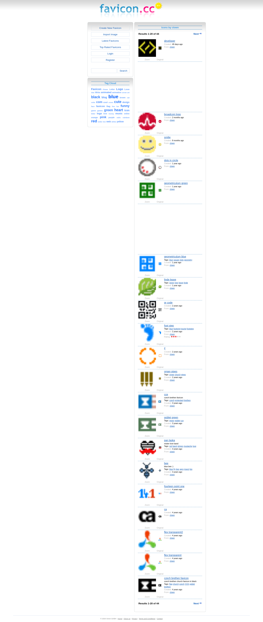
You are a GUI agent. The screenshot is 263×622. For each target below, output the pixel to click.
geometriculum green (176, 183)
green (171, 283)
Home (120, 619)
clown (172, 47)
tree (176, 283)
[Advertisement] (71, 77)
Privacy (134, 619)
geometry (188, 260)
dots (182, 260)
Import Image (110, 34)
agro (182, 469)
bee (166, 463)
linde (186, 283)
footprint (177, 329)
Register (110, 60)
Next (198, 34)
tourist (183, 329)
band (175, 446)
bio (191, 469)
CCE (187, 584)
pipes (183, 374)
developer (169, 40)
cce (166, 394)
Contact (160, 619)
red (170, 446)
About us (127, 619)
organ (171, 374)
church (178, 374)
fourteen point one (174, 486)
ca (165, 509)
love (194, 446)
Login (110, 53)
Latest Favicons (110, 40)
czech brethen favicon (176, 578)
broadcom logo (172, 114)
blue (171, 260)
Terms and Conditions (147, 619)
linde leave (170, 279)
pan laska (169, 440)
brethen (187, 400)
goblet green (171, 417)
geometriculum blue (175, 256)
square (176, 260)
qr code (168, 302)
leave (181, 283)
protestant (179, 400)
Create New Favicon (110, 28)
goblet (177, 420)
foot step (169, 325)
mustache (188, 446)
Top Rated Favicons (110, 47)
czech (171, 400)
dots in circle (171, 160)
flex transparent (173, 555)
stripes (180, 446)
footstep (190, 329)
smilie (167, 137)
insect (186, 469)
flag (170, 584)
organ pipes (170, 371)
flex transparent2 (173, 532)
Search (123, 70)
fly (175, 469)
